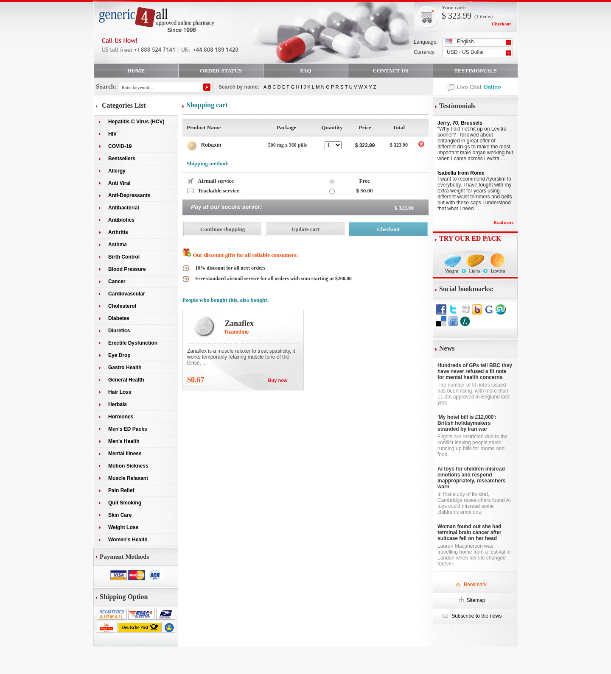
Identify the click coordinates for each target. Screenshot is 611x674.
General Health (126, 380)
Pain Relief (121, 490)
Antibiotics (121, 220)
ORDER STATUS (221, 70)
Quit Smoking (124, 503)
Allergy (117, 171)
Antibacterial (123, 208)
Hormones (120, 417)
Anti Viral (119, 183)
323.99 (458, 15)
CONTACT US (391, 70)
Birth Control (124, 257)
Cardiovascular (126, 294)
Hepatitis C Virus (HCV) (136, 122)
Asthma (117, 245)
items (485, 16)
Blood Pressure (127, 269)
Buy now (278, 380)
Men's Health (124, 441)
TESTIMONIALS (475, 70)
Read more (503, 222)
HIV (112, 134)
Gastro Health (125, 367)
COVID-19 (120, 146)
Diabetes (118, 318)
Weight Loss (123, 527)
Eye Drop (119, 355)
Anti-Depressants (129, 195)
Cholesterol (122, 306)
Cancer (117, 281)
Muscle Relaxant (128, 478)
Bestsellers (121, 159)
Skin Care (120, 515)
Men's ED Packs (127, 429)
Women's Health (128, 540)
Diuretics (119, 331)
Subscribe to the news (476, 616)
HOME (136, 70)
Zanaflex (239, 323)
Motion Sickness (128, 466)
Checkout (501, 23)
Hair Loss (120, 392)
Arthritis (118, 232)
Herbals (117, 404)
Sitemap (475, 600)
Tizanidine (236, 332)
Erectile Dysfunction (132, 343)
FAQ (305, 70)
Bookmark (475, 585)
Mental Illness (125, 454)
